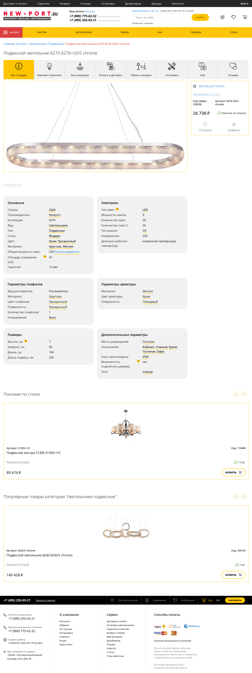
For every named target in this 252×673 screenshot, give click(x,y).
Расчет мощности (66, 252)
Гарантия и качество (118, 629)
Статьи (110, 652)
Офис (160, 351)
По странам (65, 629)
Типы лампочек (115, 656)
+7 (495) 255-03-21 (94, 20)
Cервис (112, 614)
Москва (90, 11)
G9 (144, 231)
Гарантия (43, 3)
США (52, 210)
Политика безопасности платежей (172, 640)
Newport (55, 215)
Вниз (52, 317)
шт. (208, 600)
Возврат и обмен (116, 632)
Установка (108, 3)
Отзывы (86, 3)
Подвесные (56, 44)
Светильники (38, 44)
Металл (68, 246)
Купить (233, 472)
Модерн (54, 236)
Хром (52, 241)
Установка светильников (120, 625)
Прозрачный (67, 241)
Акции (62, 640)
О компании (69, 614)
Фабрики (64, 625)
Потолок (149, 342)
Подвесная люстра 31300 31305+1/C (33, 453)
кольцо (148, 372)
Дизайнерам (133, 3)
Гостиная (149, 351)
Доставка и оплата (15, 3)
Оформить (235, 600)
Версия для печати (212, 86)
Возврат (65, 3)
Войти (244, 3)
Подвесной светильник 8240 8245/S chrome (39, 555)
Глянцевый (150, 302)
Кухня (173, 347)
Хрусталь (55, 246)
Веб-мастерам (114, 636)
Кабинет (148, 347)
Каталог (11, 32)
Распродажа (66, 632)
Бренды (157, 3)
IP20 (145, 357)
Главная (9, 44)
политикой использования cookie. (174, 657)
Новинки (64, 636)
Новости (111, 648)
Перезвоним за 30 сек (145, 10)
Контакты (178, 3)
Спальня (161, 347)
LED (145, 210)
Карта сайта (65, 644)
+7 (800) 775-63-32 (94, 16)
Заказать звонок (45, 600)
